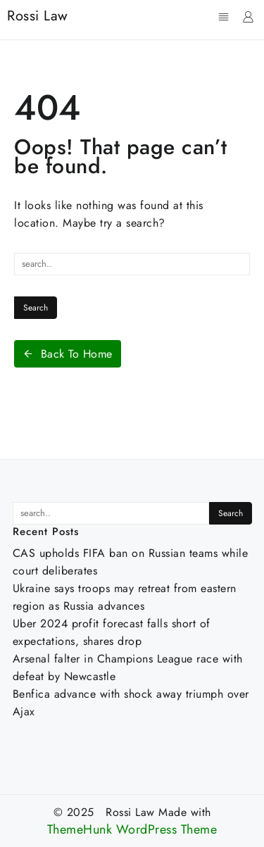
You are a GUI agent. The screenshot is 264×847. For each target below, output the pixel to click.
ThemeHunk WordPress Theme (132, 830)
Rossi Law (37, 16)
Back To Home (68, 354)
